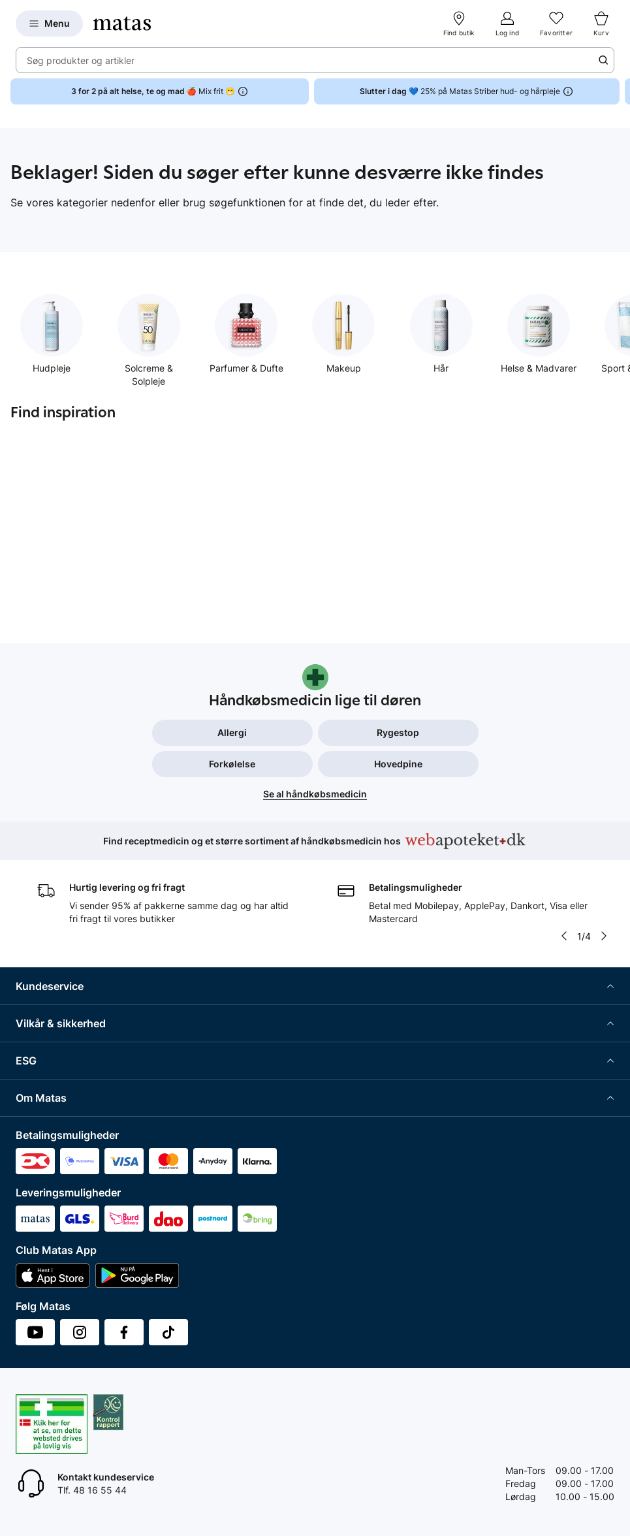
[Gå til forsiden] (122, 23)
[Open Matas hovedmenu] (49, 23)
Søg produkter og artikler (80, 60)
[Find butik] (459, 23)
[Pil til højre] (603, 935)
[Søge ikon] (603, 60)
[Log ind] (507, 23)
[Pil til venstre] (564, 935)
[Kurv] (601, 23)
